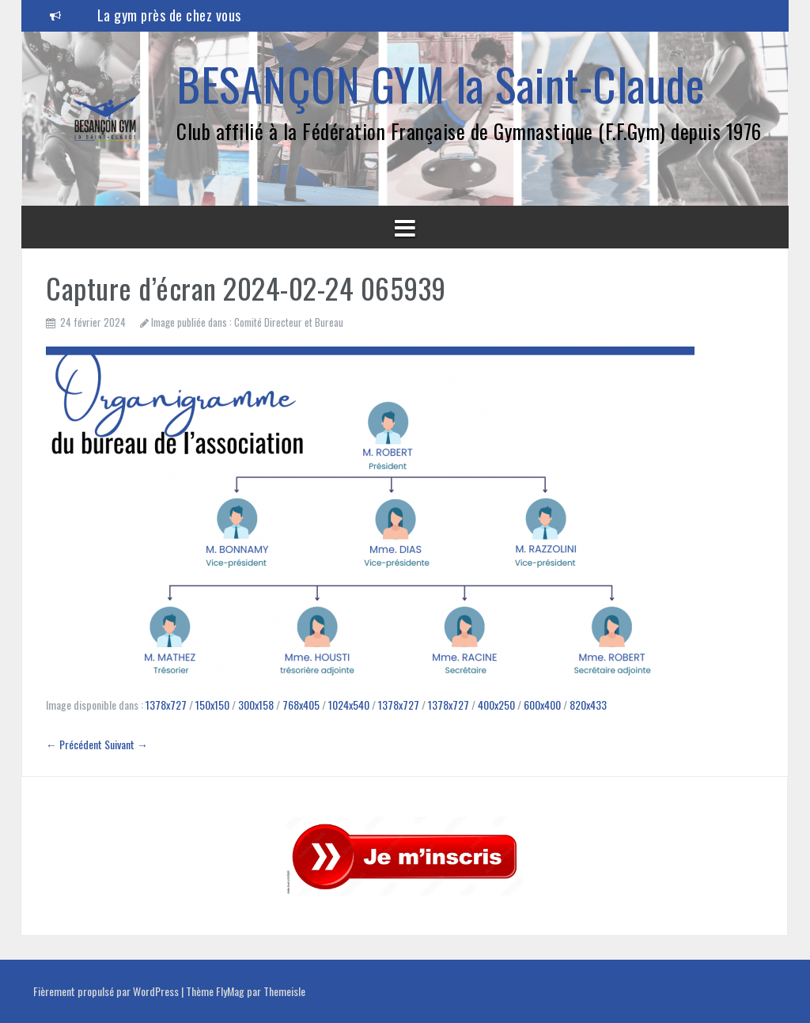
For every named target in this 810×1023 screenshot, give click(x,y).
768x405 (301, 704)
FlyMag (230, 991)
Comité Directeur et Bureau (288, 322)
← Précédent (74, 744)
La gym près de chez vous (169, 15)
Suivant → (126, 744)
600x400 (542, 704)
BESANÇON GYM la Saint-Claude (440, 83)
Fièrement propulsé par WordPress (107, 991)
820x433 (588, 704)
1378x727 (166, 704)
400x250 (496, 704)
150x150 (212, 704)
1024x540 (348, 704)
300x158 (256, 704)
